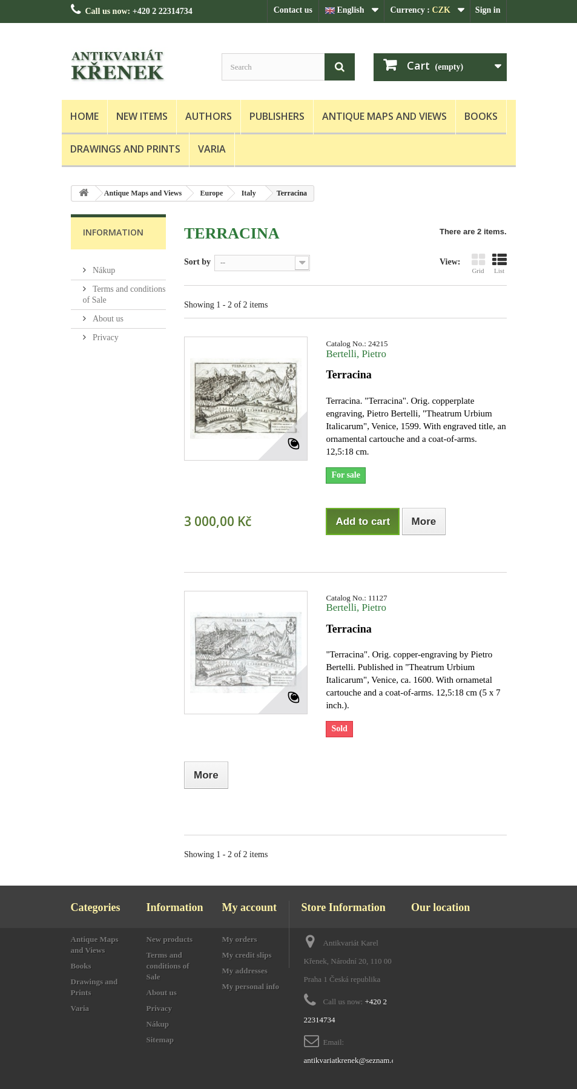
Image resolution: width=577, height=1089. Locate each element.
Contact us (293, 10)
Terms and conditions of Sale (168, 965)
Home (84, 116)
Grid (478, 263)
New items (142, 116)
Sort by (197, 261)
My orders (239, 939)
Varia (212, 149)
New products (170, 939)
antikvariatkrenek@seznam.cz (351, 1060)
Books (481, 116)
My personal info (251, 986)
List (499, 263)
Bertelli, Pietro (356, 354)
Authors (208, 116)
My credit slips (247, 954)
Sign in (488, 10)
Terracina (348, 375)
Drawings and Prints (125, 149)
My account (249, 907)
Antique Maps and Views (384, 116)
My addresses (245, 970)
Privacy (105, 332)
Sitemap (160, 1039)
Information (113, 232)
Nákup (103, 265)
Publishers (277, 116)
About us (107, 313)
